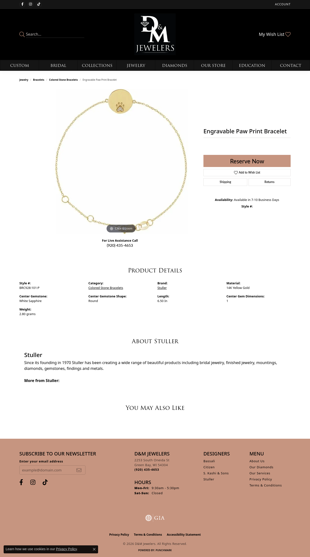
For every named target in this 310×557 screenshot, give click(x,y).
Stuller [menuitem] (208, 479)
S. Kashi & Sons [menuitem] (216, 473)
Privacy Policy (260, 479)
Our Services (259, 473)
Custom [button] (19, 66)
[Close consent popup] (94, 549)
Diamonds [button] (174, 66)
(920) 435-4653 (120, 245)
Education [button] (252, 66)
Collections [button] (97, 66)
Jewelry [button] (136, 66)
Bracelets (38, 79)
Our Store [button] (213, 66)
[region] (121, 161)
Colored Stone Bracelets (63, 79)
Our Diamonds (261, 467)
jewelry (23, 79)
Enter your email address (41, 461)
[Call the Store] (146, 469)
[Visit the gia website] (155, 518)
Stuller (162, 288)
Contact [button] (290, 66)
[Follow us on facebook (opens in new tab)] (22, 4)
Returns (269, 182)
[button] (282, 4)
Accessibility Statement (184, 535)
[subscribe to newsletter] (79, 470)
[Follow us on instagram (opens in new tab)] (30, 4)
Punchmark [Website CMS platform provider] (164, 550)
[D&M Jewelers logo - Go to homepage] (155, 34)
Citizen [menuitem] (209, 467)
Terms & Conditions (265, 485)
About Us (256, 461)
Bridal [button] (58, 66)
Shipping (225, 182)
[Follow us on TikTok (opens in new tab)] (39, 4)
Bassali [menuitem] (209, 461)
